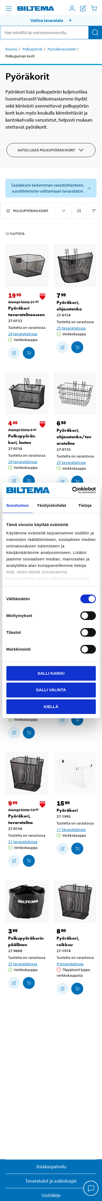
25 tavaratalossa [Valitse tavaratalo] (71, 328)
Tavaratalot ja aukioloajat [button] (51, 1181)
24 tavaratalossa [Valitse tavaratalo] (22, 333)
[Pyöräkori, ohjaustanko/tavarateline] (75, 393)
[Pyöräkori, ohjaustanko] (75, 265)
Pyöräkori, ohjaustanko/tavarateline (74, 436)
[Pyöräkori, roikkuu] (75, 901)
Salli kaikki (51, 673)
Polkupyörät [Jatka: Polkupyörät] (32, 49)
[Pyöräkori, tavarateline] (26, 773)
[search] (51, 32)
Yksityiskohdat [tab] (51, 505)
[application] (91, 1189)
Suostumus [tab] (17, 505)
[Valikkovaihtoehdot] (8, 8)
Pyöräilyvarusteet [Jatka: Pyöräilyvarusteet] (62, 49)
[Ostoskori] (93, 8)
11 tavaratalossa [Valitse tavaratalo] (71, 829)
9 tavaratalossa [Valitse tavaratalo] (70, 963)
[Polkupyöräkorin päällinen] (26, 901)
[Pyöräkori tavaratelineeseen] (26, 265)
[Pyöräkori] (75, 773)
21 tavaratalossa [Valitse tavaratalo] (22, 841)
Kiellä (51, 706)
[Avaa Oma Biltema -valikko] (72, 8)
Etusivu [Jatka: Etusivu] (11, 49)
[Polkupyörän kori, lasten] (26, 393)
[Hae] (95, 32)
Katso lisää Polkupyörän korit (51, 150)
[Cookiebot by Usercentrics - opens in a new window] (73, 490)
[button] (51, 20)
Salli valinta (51, 689)
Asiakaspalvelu (51, 1166)
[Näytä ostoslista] (83, 8)
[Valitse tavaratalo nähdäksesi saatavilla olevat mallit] (51, 188)
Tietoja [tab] (85, 505)
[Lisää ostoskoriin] (14, 353)
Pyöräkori (67, 810)
